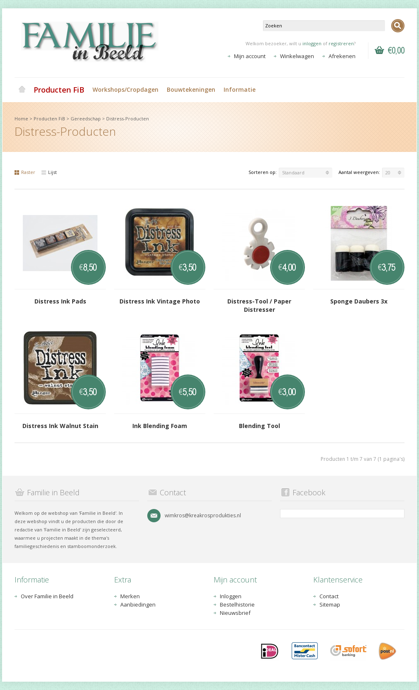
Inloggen (230, 596)
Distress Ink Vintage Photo (159, 301)
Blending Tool (259, 426)
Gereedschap (86, 118)
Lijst (49, 172)
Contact (329, 596)
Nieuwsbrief (235, 613)
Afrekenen (342, 56)
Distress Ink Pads (60, 301)
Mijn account (250, 56)
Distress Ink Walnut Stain (60, 426)
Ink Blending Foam (159, 426)
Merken (130, 596)
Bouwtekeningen (191, 89)
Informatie (240, 89)
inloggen (312, 43)
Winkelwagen (297, 56)
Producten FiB (59, 90)
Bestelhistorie (237, 604)
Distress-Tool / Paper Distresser (259, 305)
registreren (341, 43)
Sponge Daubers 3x (358, 301)
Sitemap (329, 604)
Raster (25, 172)
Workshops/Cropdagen (125, 89)
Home (22, 89)
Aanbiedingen (138, 604)
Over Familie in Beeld (47, 596)
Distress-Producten (127, 118)
